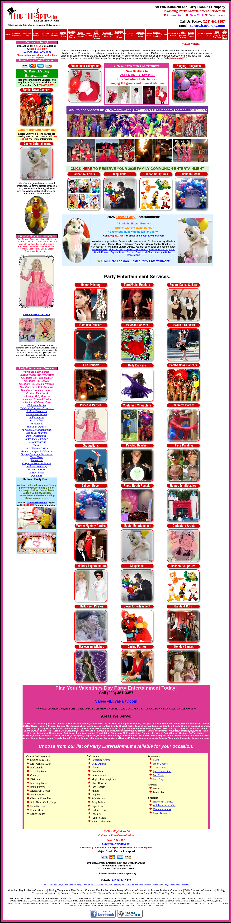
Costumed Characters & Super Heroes (119, 34)
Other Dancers (88, 34)
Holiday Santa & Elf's (164, 805)
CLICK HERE (81, 169)
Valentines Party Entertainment (36, 387)
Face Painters (99, 249)
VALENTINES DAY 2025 (137, 75)
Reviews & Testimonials (16, 34)
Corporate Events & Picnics (36, 463)
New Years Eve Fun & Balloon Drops (224, 34)
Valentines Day (27, 34)
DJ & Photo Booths (129, 34)
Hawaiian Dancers (36, 426)
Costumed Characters (147, 252)
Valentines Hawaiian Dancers (36, 390)
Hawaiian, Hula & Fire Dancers (71, 34)
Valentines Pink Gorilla (36, 393)
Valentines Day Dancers (36, 380)
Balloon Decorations (37, 502)
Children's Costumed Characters (37, 408)
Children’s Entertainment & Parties (107, 34)
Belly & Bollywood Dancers (81, 34)
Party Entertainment (36, 435)
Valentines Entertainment (36, 371)
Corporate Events (208, 34)
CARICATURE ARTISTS (36, 314)
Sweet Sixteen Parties (37, 448)
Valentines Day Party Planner (36, 377)
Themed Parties (200, 34)
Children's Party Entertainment (61, 885)
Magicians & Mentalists (156, 34)
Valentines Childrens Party (37, 402)
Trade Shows (36, 457)
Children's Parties (36, 405)
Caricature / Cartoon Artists (140, 34)
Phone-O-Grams (36, 469)
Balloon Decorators (36, 411)
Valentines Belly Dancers (36, 396)
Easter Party (126, 217)
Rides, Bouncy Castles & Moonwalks (128, 249)
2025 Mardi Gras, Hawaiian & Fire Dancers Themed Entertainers (156, 110)
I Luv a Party (118, 879)
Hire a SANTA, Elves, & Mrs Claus (217, 34)
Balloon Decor (149, 34)
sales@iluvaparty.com (151, 235)
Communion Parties (36, 414)
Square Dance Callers (122, 252)
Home (7, 34)
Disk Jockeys (36, 420)
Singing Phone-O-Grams (63, 34)
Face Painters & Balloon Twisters (182, 34)
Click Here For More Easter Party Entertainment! (135, 261)
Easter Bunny (160, 813)
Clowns (164, 34)
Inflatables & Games (173, 34)
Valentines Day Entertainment (36, 429)
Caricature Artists (36, 442)
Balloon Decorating (36, 466)
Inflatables (36, 475)
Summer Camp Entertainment (36, 451)
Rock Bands (37, 423)
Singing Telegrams (54, 34)
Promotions (37, 460)
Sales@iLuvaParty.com (207, 25)
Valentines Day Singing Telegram (36, 384)
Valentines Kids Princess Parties (37, 374)
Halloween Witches (163, 801)
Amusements (156, 885)
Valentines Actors (162, 809)
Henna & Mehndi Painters (191, 34)
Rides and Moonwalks (36, 438)
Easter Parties (36, 472)
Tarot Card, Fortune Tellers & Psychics (96, 34)
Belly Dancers (36, 417)
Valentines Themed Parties (37, 399)
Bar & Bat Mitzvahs (36, 432)
